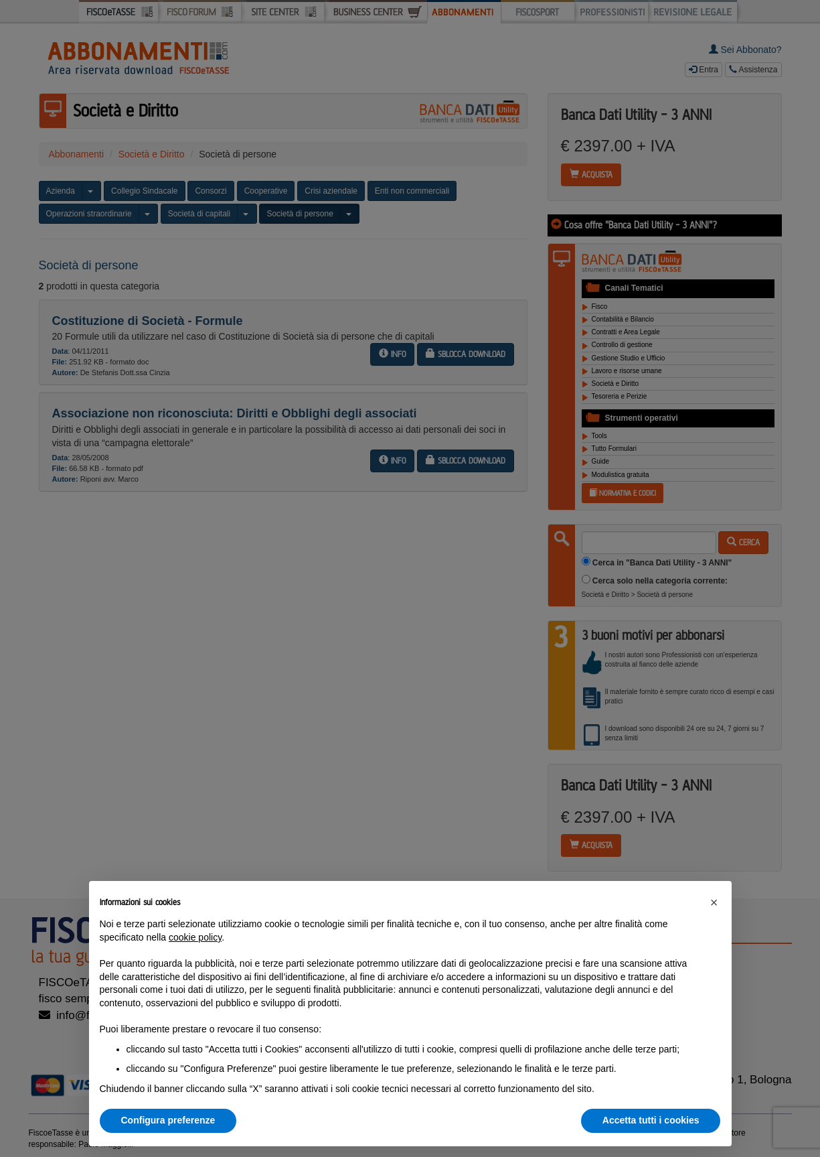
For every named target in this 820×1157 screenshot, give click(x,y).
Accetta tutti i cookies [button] (651, 1120)
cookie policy (195, 937)
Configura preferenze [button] (168, 1120)
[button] (714, 902)
